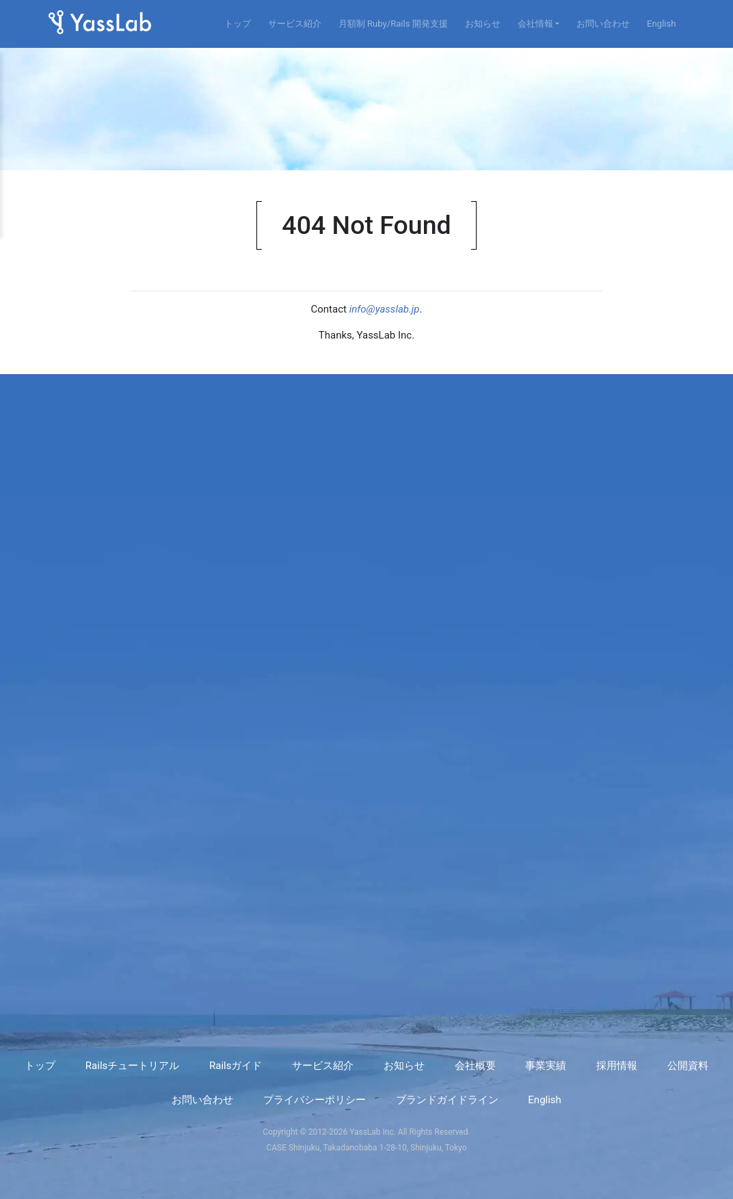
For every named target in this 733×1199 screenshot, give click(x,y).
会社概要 (475, 1065)
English (661, 23)
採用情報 (616, 1065)
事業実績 (545, 1065)
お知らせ (483, 23)
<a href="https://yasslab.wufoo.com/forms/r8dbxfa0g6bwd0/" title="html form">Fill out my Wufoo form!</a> (366, 690)
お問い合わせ (603, 23)
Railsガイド (235, 1065)
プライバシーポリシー (314, 1100)
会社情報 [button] (535, 23)
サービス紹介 (294, 23)
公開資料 (687, 1065)
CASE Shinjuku (292, 1147)
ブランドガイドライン (447, 1100)
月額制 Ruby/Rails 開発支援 (393, 23)
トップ (237, 23)
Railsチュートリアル (132, 1065)
